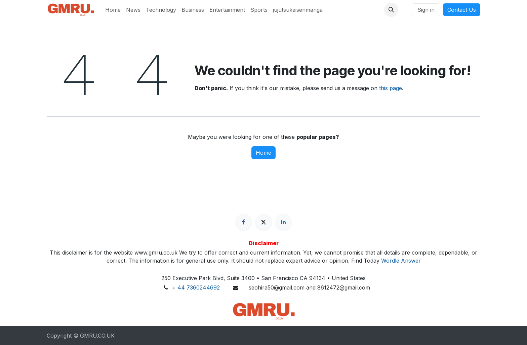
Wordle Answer (401, 260)
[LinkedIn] (283, 222)
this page (390, 88)
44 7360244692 (198, 287)
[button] (391, 10)
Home (263, 152)
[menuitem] (113, 9)
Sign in (426, 9)
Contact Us (461, 9)
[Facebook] (244, 222)
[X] (263, 222)
